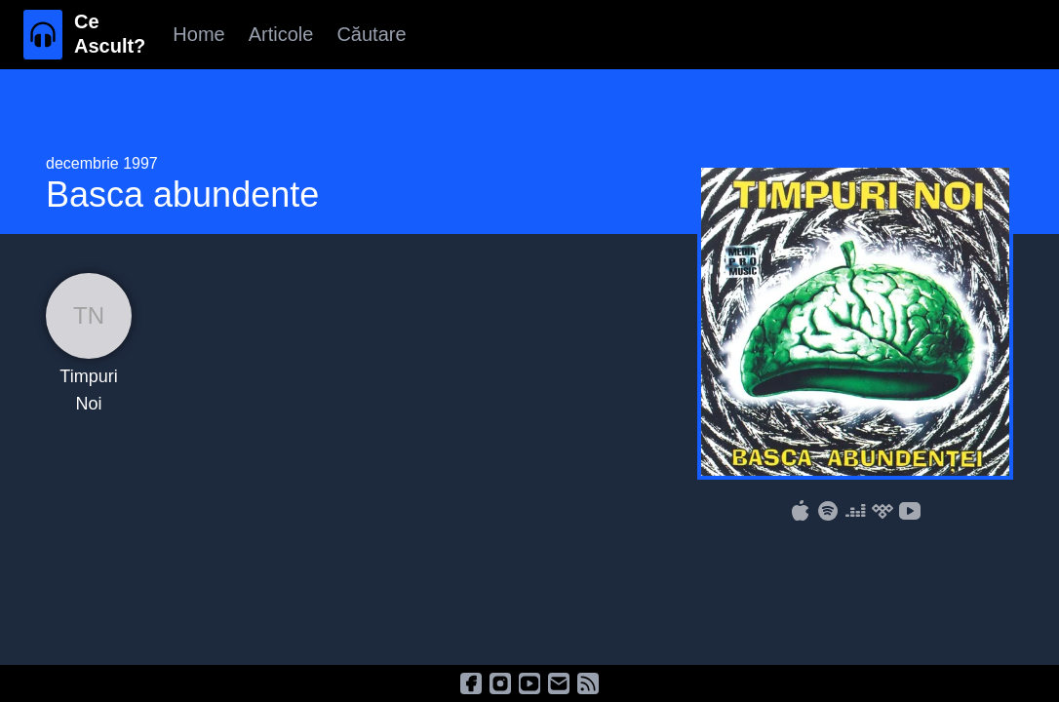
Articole (281, 34)
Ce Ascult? (109, 34)
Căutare (371, 34)
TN (88, 315)
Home (198, 34)
